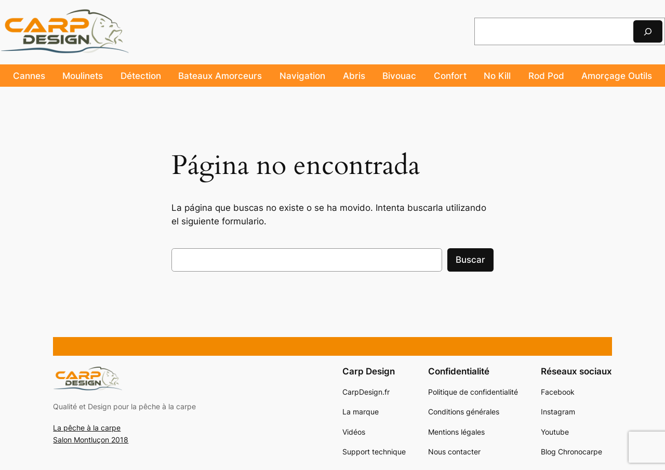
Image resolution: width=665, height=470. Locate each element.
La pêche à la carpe (87, 427)
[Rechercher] (647, 31)
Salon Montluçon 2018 (90, 439)
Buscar (470, 259)
